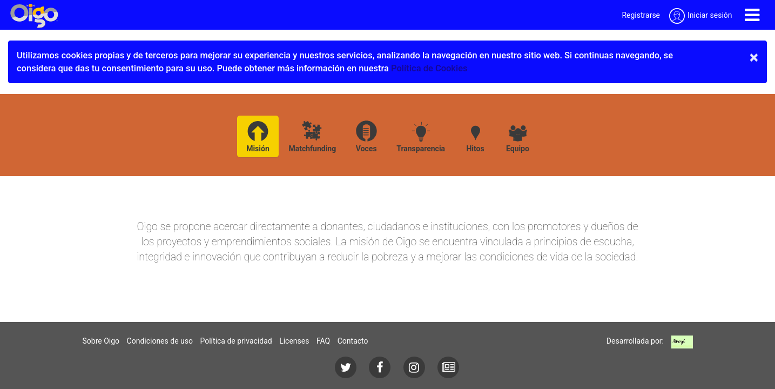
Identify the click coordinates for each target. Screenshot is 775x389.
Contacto (353, 341)
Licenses (294, 341)
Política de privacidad (236, 341)
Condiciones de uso (160, 341)
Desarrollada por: (635, 341)
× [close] (754, 57)
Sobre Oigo (101, 341)
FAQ (323, 341)
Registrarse (641, 15)
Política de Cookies (429, 68)
